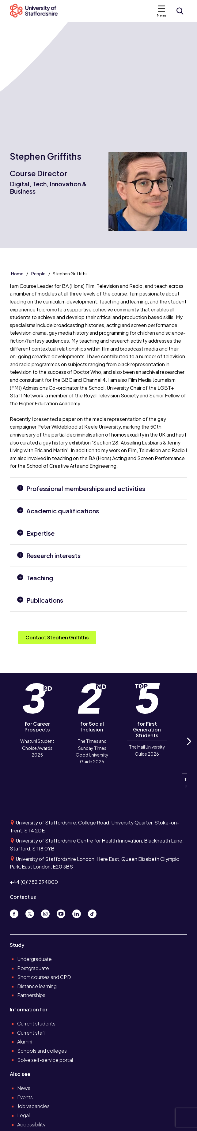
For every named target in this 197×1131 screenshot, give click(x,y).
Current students (36, 1023)
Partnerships (31, 995)
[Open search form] (179, 11)
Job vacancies (33, 1106)
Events (25, 1097)
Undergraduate (34, 959)
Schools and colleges (42, 1050)
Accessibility (31, 1124)
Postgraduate (33, 968)
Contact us (23, 897)
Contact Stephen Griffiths (57, 637)
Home (17, 273)
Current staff (31, 1032)
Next (188, 748)
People (38, 273)
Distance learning (37, 986)
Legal (23, 1115)
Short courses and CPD (44, 977)
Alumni (24, 1041)
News (23, 1088)
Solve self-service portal (45, 1060)
